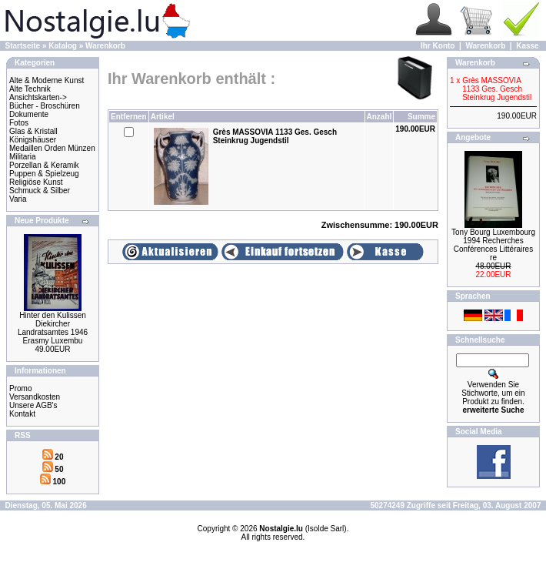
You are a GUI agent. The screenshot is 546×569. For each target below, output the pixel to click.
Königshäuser (32, 140)
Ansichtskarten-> (38, 97)
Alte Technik (30, 89)
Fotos (18, 123)
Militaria (22, 156)
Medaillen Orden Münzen (52, 148)
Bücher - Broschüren (44, 106)
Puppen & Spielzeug (44, 173)
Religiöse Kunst (35, 182)
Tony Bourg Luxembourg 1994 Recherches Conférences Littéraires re (493, 245)
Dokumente (28, 114)
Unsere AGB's (33, 405)
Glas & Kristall (33, 131)
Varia (18, 199)
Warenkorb (105, 46)
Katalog (62, 46)
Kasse (527, 46)
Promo (20, 388)
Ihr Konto (437, 46)
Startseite (23, 46)
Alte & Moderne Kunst (46, 80)
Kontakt (22, 414)
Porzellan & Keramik (44, 165)
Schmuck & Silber (39, 190)
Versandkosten (34, 397)
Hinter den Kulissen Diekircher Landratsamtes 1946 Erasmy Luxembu (53, 328)
